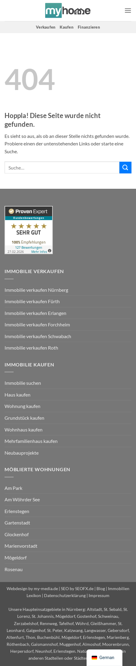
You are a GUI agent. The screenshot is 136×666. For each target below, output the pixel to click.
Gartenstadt (17, 522)
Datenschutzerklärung (65, 595)
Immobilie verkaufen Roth (31, 347)
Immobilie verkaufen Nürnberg (36, 290)
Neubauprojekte (22, 453)
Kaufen (67, 27)
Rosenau (14, 569)
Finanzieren (89, 27)
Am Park (13, 488)
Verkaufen (45, 27)
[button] (127, 10)
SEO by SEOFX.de (77, 588)
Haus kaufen (17, 394)
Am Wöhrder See (22, 499)
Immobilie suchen (23, 383)
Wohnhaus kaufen (24, 429)
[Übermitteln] (125, 167)
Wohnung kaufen (22, 406)
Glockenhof (17, 534)
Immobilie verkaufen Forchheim (37, 324)
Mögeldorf (16, 557)
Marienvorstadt (21, 546)
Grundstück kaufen (24, 418)
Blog (100, 588)
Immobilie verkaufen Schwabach (38, 336)
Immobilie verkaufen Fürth (32, 301)
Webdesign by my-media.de (32, 588)
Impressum (99, 595)
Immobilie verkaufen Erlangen (35, 313)
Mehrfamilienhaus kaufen (31, 441)
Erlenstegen (17, 511)
